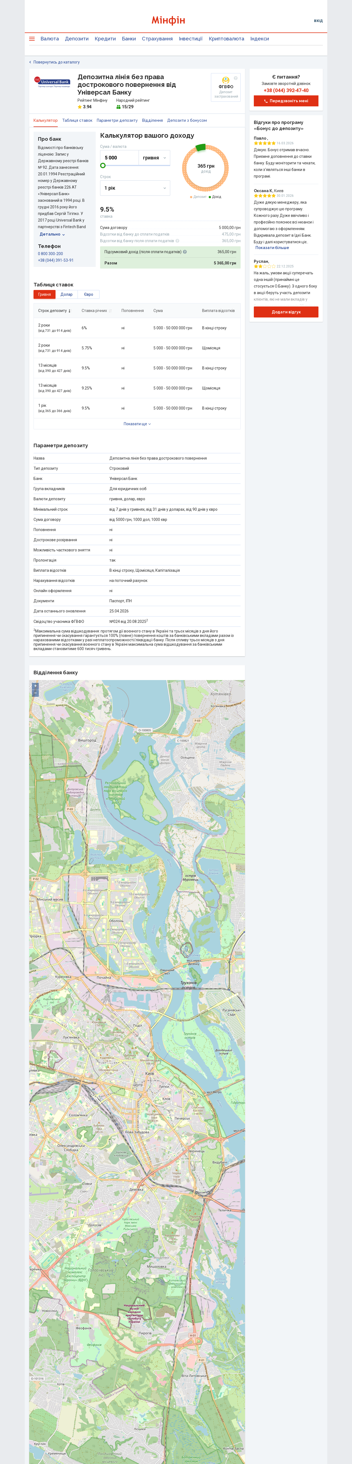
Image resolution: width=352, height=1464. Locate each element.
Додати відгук (286, 312)
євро (88, 294)
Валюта (49, 39)
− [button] (35, 693)
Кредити (105, 39)
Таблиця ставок (77, 120)
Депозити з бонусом (187, 120)
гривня (44, 294)
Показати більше (272, 247)
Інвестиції (191, 39)
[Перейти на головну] (176, 21)
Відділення (152, 120)
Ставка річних (97, 310)
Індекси (259, 39)
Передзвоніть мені (286, 101)
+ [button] (35, 686)
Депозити (77, 39)
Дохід (216, 197)
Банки (129, 39)
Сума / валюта (113, 146)
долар (67, 294)
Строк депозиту (55, 310)
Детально (52, 234)
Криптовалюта (226, 39)
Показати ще (135, 424)
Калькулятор (46, 120)
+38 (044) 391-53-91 (56, 260)
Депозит (200, 197)
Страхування (157, 39)
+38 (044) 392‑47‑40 (286, 90)
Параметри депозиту (117, 120)
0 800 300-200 (50, 254)
